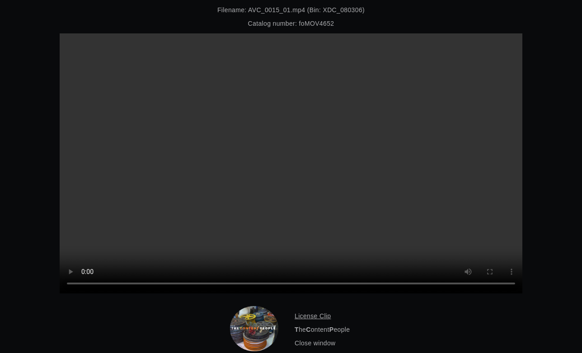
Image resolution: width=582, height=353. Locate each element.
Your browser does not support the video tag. (291, 163)
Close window (315, 343)
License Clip (313, 316)
